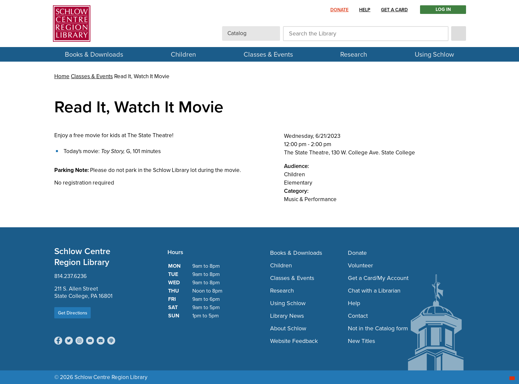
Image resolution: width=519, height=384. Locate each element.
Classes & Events (268, 54)
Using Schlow (434, 54)
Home (62, 76)
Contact (358, 315)
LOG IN (443, 9)
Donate (339, 9)
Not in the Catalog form (378, 328)
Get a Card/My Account (378, 278)
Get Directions (72, 312)
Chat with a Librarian (374, 290)
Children (183, 54)
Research (353, 54)
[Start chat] (512, 378)
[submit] (458, 33)
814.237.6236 (70, 276)
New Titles (361, 341)
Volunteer (360, 265)
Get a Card (394, 9)
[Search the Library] (365, 33)
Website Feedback (294, 341)
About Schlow (288, 328)
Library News (287, 315)
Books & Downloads (94, 54)
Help (364, 9)
